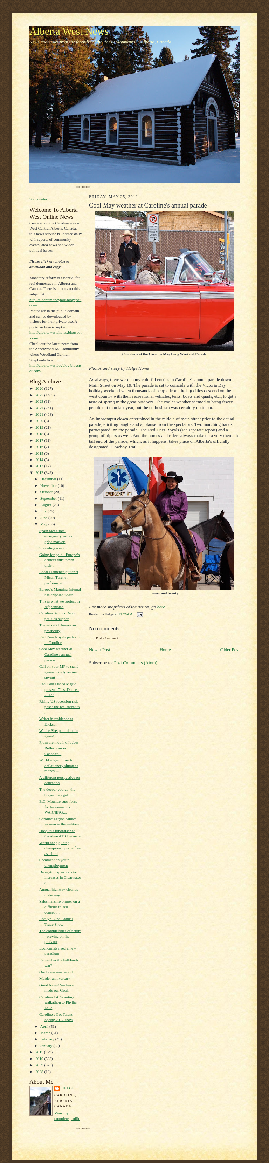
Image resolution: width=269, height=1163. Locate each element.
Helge (68, 1088)
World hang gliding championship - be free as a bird (60, 848)
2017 (39, 440)
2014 (39, 459)
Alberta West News (69, 31)
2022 (39, 408)
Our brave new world (56, 972)
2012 (39, 472)
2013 (39, 466)
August (46, 505)
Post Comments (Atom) (136, 662)
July (44, 511)
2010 (39, 1058)
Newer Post (99, 649)
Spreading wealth (53, 548)
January (47, 1045)
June (44, 518)
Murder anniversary (54, 978)
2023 (39, 401)
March (45, 1033)
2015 (39, 453)
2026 (39, 388)
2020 (39, 421)
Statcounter (38, 199)
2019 (39, 427)
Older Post (230, 649)
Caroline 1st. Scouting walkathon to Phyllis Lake (58, 1002)
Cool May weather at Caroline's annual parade (55, 654)
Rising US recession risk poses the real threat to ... (59, 706)
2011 (39, 1052)
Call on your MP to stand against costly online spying (58, 671)
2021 (39, 414)
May (44, 524)
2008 (39, 1071)
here (161, 607)
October (47, 492)
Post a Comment (107, 638)
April (44, 1026)
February (47, 1039)
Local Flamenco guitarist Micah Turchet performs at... (58, 577)
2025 (39, 395)
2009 (39, 1065)
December (48, 479)
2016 (39, 446)
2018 (39, 433)
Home (165, 649)
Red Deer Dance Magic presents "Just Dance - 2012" (59, 689)
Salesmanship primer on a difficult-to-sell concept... (59, 906)
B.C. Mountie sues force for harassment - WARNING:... (58, 806)
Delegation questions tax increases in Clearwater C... (60, 877)
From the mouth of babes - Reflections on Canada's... (60, 747)
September (49, 498)
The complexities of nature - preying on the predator (60, 936)
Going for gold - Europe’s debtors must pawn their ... (59, 559)
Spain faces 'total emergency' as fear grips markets (56, 536)
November (49, 485)
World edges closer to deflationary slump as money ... (58, 765)
